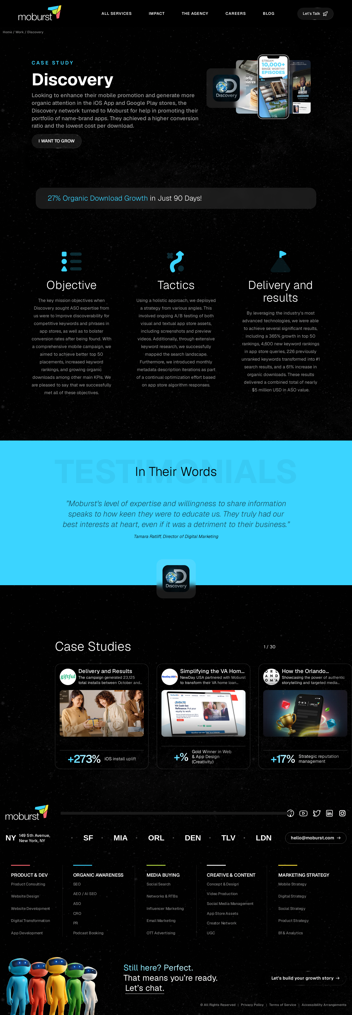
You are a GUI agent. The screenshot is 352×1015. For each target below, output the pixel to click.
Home (7, 32)
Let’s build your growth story (305, 978)
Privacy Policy (252, 1005)
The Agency (195, 13)
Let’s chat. (144, 988)
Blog (268, 13)
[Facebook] (290, 813)
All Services (116, 13)
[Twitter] (317, 813)
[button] (290, 647)
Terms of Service (282, 1005)
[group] (101, 716)
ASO (74, 308)
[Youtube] (303, 813)
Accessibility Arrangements (324, 1005)
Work (19, 32)
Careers (236, 13)
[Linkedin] (329, 813)
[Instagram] (342, 813)
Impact (157, 13)
